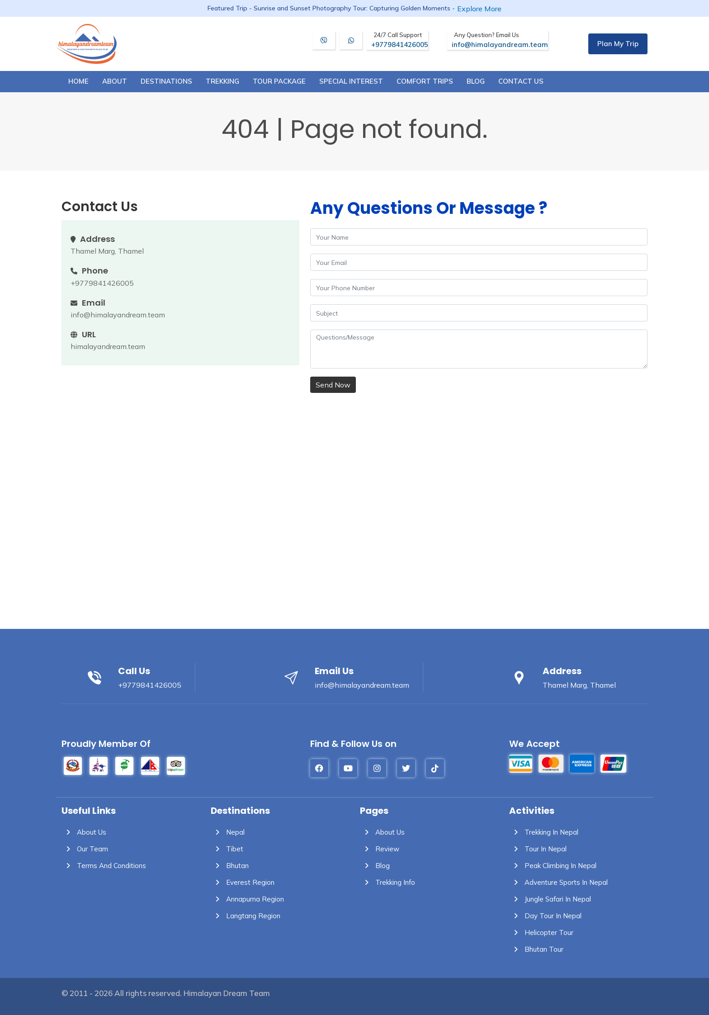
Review (379, 849)
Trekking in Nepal (543, 832)
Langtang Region (245, 915)
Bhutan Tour (536, 949)
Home (78, 81)
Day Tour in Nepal (545, 915)
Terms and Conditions (103, 865)
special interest (351, 81)
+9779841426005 (399, 40)
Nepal (228, 832)
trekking (222, 81)
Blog (375, 865)
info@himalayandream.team (500, 40)
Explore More (479, 8)
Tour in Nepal (538, 849)
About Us (83, 832)
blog (476, 81)
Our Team (84, 849)
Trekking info (387, 882)
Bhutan (230, 865)
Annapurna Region (247, 899)
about (114, 81)
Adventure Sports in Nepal (558, 882)
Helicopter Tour (541, 932)
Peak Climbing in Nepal (552, 865)
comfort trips (425, 81)
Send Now (333, 384)
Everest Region (242, 882)
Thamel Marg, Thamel (107, 250)
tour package (279, 81)
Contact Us (521, 81)
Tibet (227, 849)
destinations (166, 81)
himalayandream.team (108, 346)
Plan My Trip (617, 43)
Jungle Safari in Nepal (550, 899)
